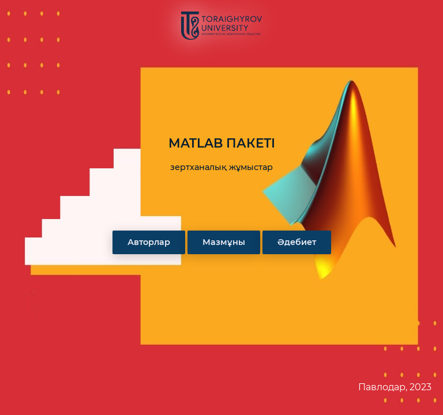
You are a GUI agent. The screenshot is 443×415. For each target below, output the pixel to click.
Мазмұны (223, 242)
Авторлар (148, 242)
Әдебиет (296, 242)
